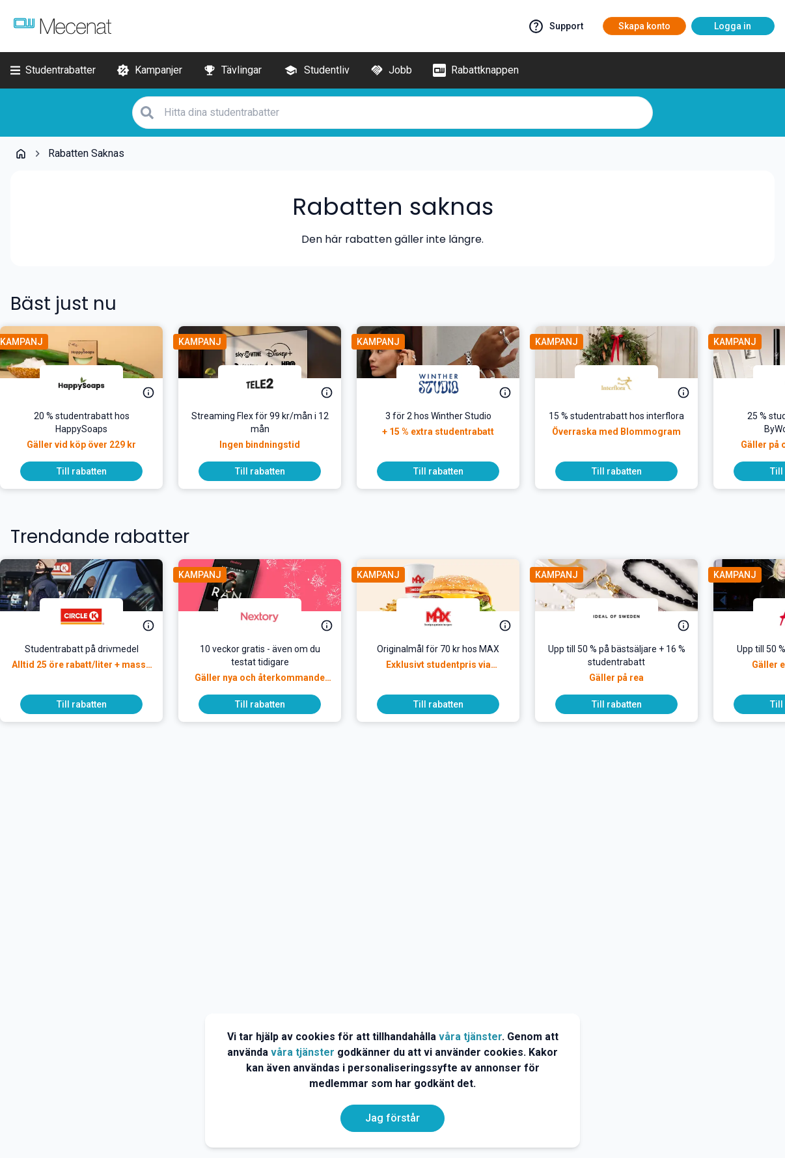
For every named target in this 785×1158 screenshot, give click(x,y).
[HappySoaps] (91, 383)
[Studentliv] (316, 70)
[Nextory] (270, 616)
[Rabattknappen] (476, 70)
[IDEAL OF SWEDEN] (626, 616)
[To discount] (92, 471)
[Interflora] (626, 383)
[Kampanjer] (149, 70)
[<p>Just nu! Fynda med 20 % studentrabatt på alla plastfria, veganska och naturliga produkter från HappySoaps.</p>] (91, 435)
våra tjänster (470, 1036)
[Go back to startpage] (20, 153)
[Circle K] (91, 616)
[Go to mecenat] (62, 26)
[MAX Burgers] (448, 616)
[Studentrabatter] (53, 70)
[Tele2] (270, 383)
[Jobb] (391, 70)
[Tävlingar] (232, 70)
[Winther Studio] (448, 383)
